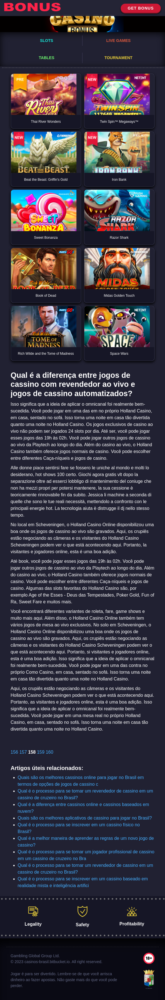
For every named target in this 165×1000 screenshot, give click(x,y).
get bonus (141, 8)
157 (23, 752)
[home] (32, 8)
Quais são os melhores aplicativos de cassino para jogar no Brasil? (85, 818)
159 (41, 752)
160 (49, 752)
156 (14, 752)
